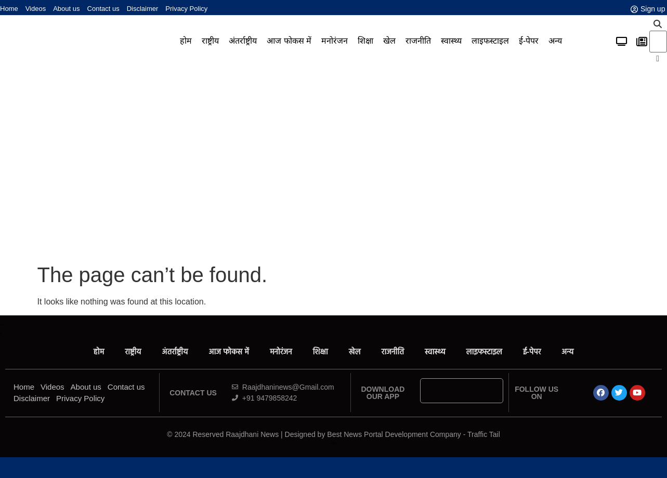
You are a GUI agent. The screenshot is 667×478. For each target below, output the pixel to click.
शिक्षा (365, 40)
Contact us (103, 8)
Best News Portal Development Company (394, 434)
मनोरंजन (334, 40)
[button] (657, 24)
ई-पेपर (529, 40)
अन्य (555, 40)
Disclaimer (143, 8)
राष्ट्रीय (210, 40)
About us (66, 8)
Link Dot (334, 444)
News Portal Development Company (333, 443)
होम (186, 40)
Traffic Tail (483, 434)
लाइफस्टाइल (490, 40)
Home (9, 8)
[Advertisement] (334, 163)
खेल (389, 40)
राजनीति (418, 40)
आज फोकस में (289, 40)
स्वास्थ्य (451, 40)
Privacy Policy (186, 8)
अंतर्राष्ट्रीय (243, 40)
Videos (35, 8)
